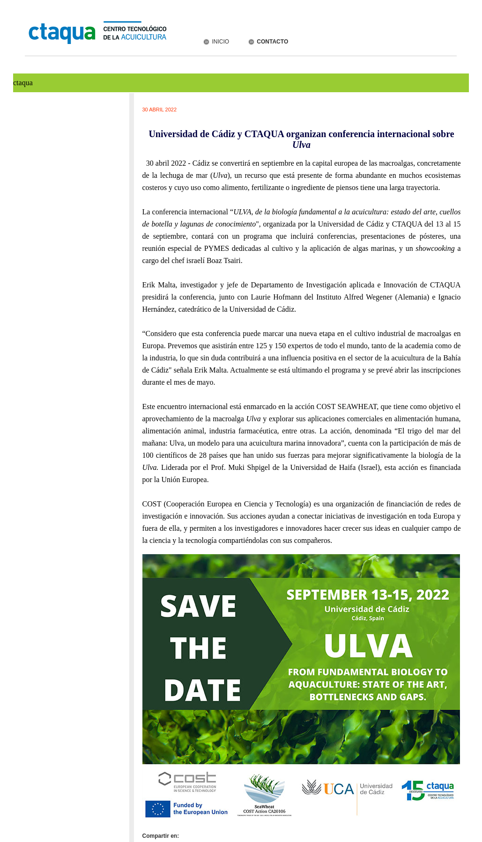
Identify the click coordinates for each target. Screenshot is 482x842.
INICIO (215, 41)
